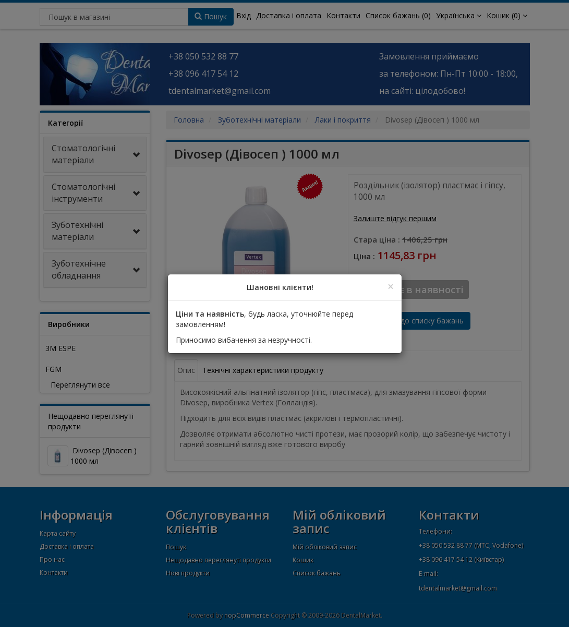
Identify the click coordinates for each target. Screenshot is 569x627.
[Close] (391, 286)
